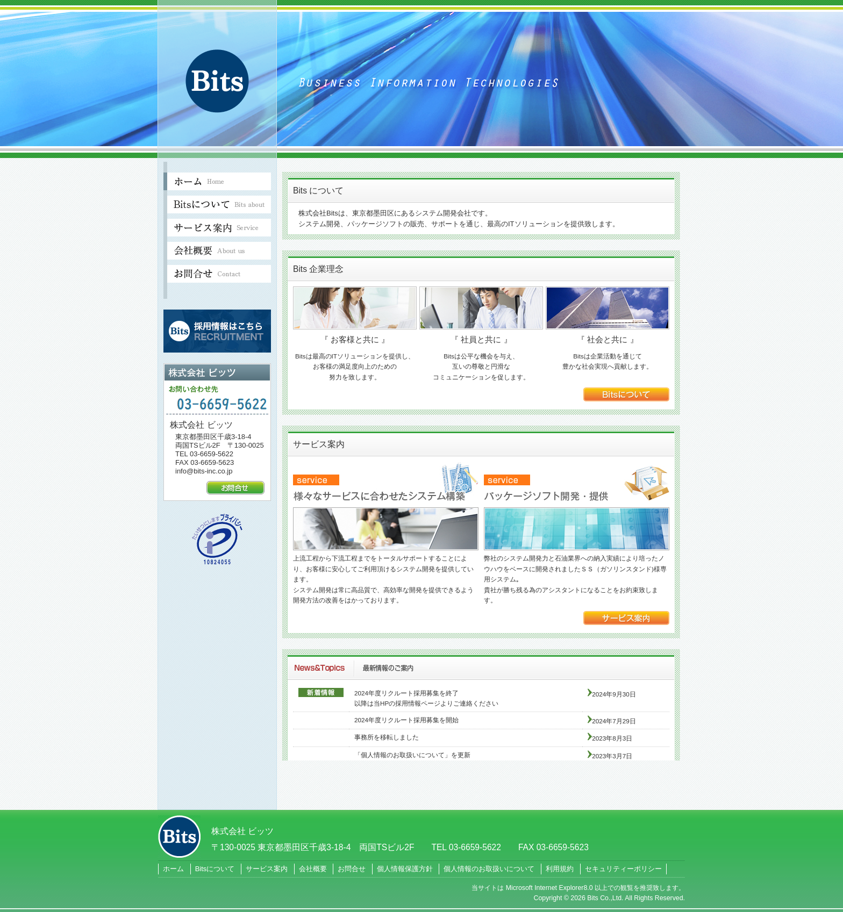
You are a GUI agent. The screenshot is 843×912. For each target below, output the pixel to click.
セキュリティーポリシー (623, 869)
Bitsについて (215, 869)
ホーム (173, 869)
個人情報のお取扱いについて (489, 869)
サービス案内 (267, 869)
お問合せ (352, 869)
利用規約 (560, 869)
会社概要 (313, 869)
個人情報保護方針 (405, 869)
